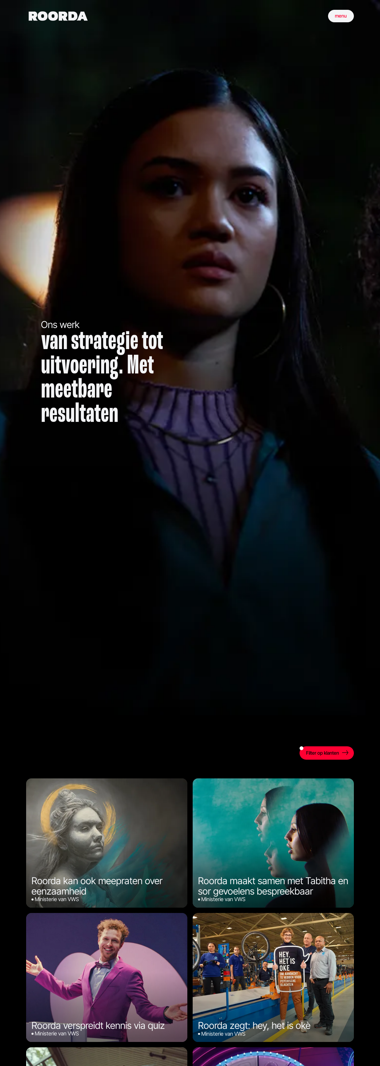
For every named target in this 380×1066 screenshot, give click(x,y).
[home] (58, 16)
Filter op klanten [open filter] (319, 751)
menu (341, 16)
